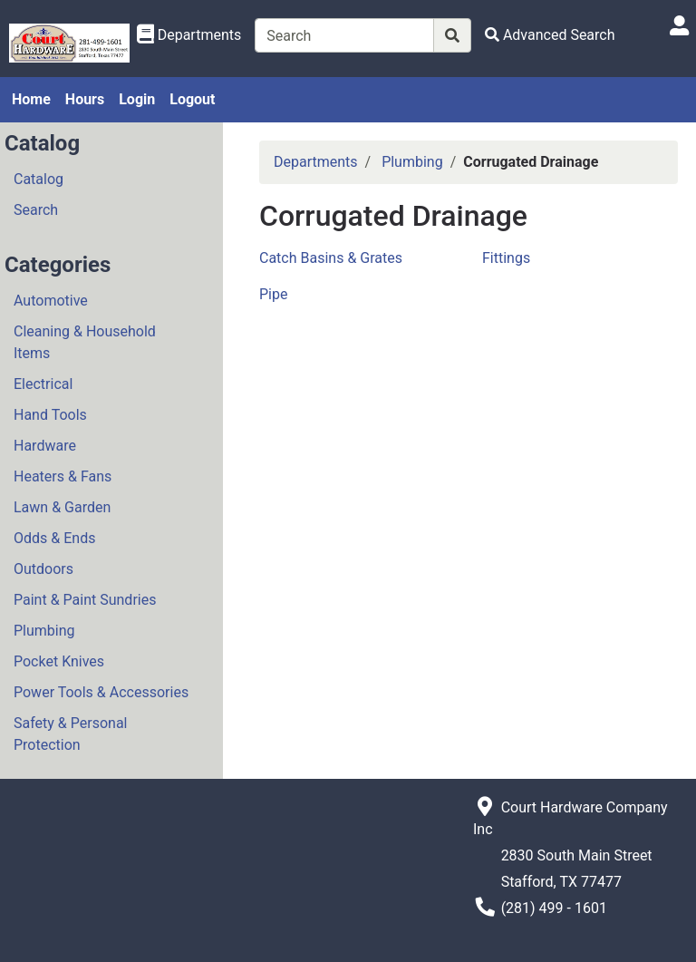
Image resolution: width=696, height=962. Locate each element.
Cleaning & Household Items (85, 342)
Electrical (43, 384)
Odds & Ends (54, 538)
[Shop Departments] (189, 35)
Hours (84, 99)
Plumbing (44, 630)
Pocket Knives (59, 661)
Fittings (506, 258)
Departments (316, 161)
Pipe (273, 294)
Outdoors (43, 569)
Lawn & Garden (62, 507)
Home (31, 99)
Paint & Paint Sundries (85, 599)
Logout (192, 99)
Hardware (45, 445)
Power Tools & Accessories (101, 692)
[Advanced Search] (550, 35)
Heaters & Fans (62, 476)
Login (137, 99)
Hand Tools (50, 414)
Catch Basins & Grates (330, 258)
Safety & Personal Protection (70, 733)
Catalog (38, 179)
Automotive (51, 300)
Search (36, 210)
